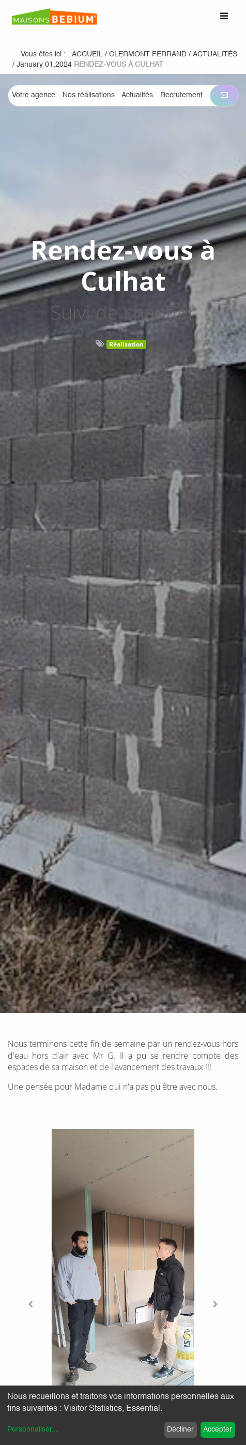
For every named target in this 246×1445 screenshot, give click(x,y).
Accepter (217, 1429)
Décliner (180, 1429)
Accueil (87, 54)
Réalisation (126, 344)
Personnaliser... (32, 1429)
